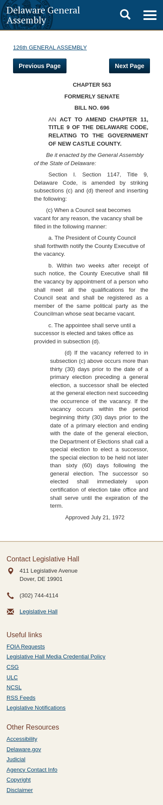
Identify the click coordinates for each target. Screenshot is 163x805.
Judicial (16, 759)
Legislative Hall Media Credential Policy (56, 656)
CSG (13, 667)
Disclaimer (20, 790)
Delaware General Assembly (43, 14)
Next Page (129, 65)
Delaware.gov (24, 749)
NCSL (14, 687)
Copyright (19, 779)
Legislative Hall (38, 611)
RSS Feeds (21, 697)
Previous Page (40, 65)
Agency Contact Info (32, 769)
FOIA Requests (26, 646)
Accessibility (22, 739)
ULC (12, 677)
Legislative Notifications (36, 707)
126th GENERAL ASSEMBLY (50, 47)
